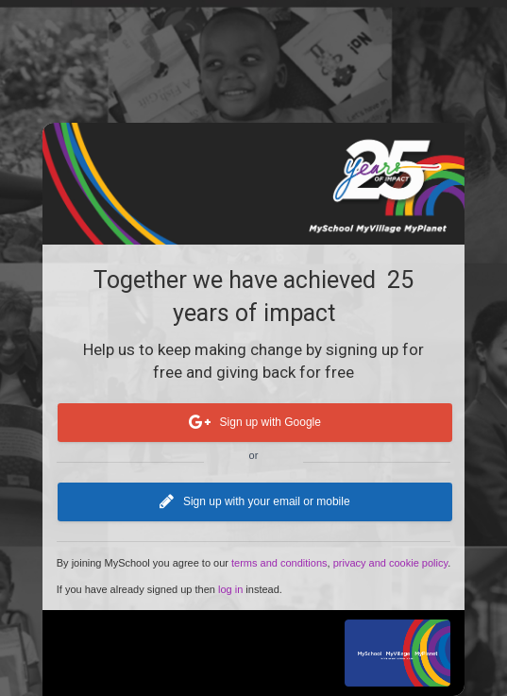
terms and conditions (279, 563)
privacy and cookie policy (390, 563)
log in (230, 589)
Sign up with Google (254, 423)
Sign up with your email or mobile (255, 502)
